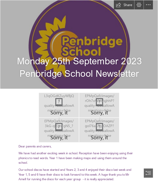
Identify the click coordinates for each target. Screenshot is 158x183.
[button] (124, 4)
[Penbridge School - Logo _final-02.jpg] (79, 44)
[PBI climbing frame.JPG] (59, 105)
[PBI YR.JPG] (99, 130)
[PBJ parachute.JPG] (99, 105)
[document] (79, 91)
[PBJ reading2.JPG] (59, 130)
